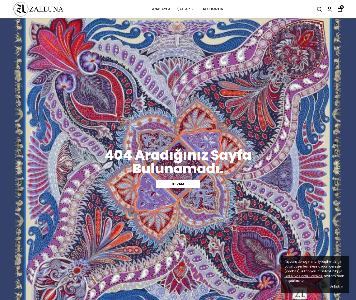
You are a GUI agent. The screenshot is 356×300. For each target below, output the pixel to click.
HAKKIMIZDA (212, 9)
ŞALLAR (186, 9)
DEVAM (178, 184)
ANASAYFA (161, 9)
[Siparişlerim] (329, 9)
